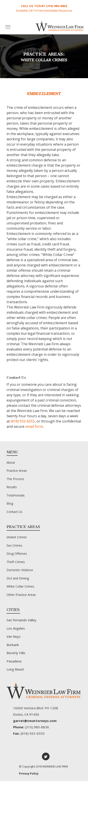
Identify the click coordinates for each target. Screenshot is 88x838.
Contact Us (14, 512)
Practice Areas (17, 470)
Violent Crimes (17, 537)
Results (12, 487)
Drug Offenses (17, 553)
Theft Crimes (16, 562)
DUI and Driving (18, 578)
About (11, 462)
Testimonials (16, 495)
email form (34, 426)
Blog (10, 503)
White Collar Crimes (20, 586)
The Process (15, 479)
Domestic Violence (20, 570)
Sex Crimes (14, 545)
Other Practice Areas (21, 595)
